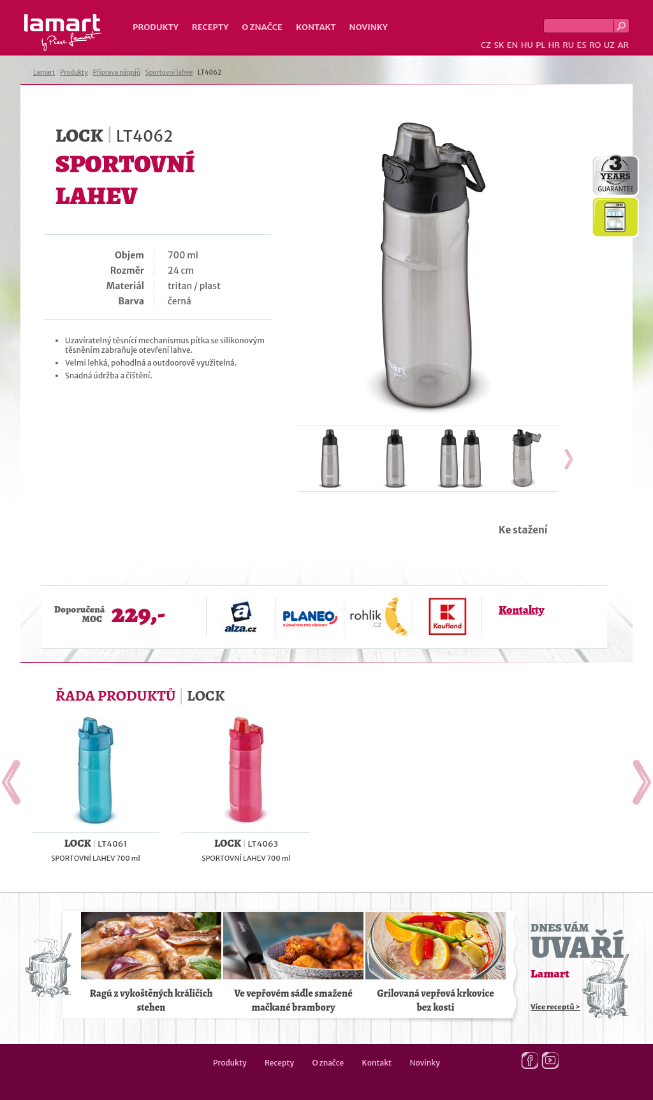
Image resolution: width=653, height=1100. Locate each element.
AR (623, 45)
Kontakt (316, 27)
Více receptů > (555, 1006)
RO (595, 45)
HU (527, 45)
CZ (486, 45)
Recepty (210, 27)
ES (582, 45)
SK (499, 45)
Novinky (368, 27)
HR (553, 45)
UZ (609, 45)
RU (568, 45)
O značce (262, 27)
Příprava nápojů (116, 72)
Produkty (156, 27)
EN (512, 45)
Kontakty (521, 610)
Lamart (63, 32)
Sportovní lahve (169, 72)
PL (540, 45)
